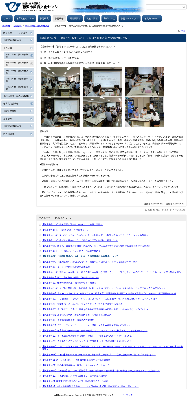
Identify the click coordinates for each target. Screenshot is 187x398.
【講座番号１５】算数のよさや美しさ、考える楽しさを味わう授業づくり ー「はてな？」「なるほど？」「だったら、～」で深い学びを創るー (112, 272)
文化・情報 (92, 18)
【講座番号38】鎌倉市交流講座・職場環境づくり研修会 (69, 283)
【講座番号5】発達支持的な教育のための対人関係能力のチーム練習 (75, 381)
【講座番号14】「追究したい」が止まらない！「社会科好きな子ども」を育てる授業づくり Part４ (90, 261)
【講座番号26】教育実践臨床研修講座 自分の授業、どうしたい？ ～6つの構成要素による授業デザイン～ (94, 330)
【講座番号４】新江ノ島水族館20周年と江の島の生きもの (70, 277)
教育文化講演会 (10, 103)
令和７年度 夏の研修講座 (17, 55)
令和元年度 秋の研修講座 (16, 96)
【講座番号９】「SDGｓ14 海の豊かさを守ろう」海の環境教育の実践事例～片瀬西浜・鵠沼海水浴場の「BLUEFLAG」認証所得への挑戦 (109, 293)
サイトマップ (126, 395)
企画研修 (18, 26)
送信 (148, 210)
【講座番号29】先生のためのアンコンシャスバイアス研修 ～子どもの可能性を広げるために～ (88, 341)
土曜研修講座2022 (12, 40)
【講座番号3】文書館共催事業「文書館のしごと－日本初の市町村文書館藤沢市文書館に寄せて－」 (90, 386)
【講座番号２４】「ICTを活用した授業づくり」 (65, 230)
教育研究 (44, 18)
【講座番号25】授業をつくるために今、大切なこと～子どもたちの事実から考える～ (83, 304)
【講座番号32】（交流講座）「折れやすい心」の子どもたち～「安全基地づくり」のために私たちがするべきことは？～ (100, 298)
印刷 (181, 31)
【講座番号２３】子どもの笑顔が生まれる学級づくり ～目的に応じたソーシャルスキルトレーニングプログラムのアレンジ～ (104, 288)
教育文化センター (25, 18)
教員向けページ (152, 18)
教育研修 (59, 18)
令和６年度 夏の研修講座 (37, 26)
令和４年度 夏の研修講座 (17, 80)
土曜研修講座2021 (12, 126)
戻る (165, 210)
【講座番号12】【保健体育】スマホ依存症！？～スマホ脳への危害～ (76, 376)
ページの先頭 (177, 210)
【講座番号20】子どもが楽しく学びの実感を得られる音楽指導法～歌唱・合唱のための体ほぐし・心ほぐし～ (95, 309)
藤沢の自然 (109, 18)
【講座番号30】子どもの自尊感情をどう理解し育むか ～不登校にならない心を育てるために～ (88, 336)
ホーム (7, 18)
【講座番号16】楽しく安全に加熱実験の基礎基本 (66, 267)
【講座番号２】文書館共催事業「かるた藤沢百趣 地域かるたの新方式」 (78, 314)
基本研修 (7, 118)
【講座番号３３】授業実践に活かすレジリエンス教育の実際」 (72, 224)
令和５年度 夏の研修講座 (17, 88)
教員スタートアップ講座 (15, 33)
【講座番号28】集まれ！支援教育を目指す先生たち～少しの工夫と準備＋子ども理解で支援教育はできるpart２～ (97, 245)
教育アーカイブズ (129, 18)
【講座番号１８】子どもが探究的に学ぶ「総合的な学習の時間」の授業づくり (80, 240)
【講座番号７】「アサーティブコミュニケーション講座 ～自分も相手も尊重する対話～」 (86, 325)
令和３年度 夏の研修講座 (17, 71)
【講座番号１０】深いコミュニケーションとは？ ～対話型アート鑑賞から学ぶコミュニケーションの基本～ (95, 235)
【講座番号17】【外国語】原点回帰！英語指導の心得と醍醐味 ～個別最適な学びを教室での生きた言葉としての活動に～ (101, 370)
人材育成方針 (9, 111)
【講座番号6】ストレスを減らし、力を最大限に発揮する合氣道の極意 (76, 360)
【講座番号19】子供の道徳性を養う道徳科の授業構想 (68, 320)
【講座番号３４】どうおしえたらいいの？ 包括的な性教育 (71, 251)
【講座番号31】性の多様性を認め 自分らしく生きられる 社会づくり (77, 365)
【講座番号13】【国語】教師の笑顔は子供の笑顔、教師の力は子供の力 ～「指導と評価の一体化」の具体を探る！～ (99, 354)
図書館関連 (75, 18)
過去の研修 (8, 134)
